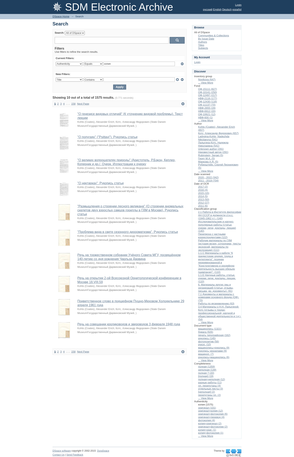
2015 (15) (203, 193)
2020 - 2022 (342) (208, 177)
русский (207, 9)
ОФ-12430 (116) (207, 101)
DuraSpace (103, 450)
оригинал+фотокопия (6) (213, 413)
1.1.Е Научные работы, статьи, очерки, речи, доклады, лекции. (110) (217, 278)
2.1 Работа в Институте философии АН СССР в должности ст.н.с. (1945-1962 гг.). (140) (219, 215)
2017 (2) (203, 186)
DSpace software (62, 450)
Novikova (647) (206, 79)
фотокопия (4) (206, 420)
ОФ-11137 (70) (206, 104)
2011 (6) (203, 205)
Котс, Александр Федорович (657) (218, 133)
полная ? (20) (206, 372)
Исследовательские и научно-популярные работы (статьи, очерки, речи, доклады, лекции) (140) (217, 226)
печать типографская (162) (214, 335)
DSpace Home (61, 16)
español (236, 9)
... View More (205, 82)
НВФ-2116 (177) (207, 98)
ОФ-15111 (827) (207, 89)
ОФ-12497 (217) (207, 95)
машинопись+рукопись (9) (213, 347)
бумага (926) (205, 331)
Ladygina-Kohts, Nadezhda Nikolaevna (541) (213, 138)
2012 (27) (203, 202)
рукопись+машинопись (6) (213, 357)
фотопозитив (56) (208, 341)
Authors (202, 41)
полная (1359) (206, 366)
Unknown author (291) (211, 148)
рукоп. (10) (204, 344)
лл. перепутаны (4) (209, 385)
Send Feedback (74, 454)
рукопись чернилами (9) (212, 350)
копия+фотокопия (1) (210, 432)
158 (73, 103)
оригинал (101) (207, 407)
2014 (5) (203, 196)
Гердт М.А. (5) (206, 158)
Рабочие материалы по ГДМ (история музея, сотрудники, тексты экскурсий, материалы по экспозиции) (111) (219, 245)
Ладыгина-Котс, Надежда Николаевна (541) (213, 144)
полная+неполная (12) (211, 379)
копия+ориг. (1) (207, 429)
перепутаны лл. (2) (209, 395)
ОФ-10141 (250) (207, 92)
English (217, 9)
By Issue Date (206, 38)
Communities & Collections (213, 35)
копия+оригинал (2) (209, 423)
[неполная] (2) (206, 391)
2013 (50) (203, 199)
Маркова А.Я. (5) (208, 161)
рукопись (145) (207, 338)
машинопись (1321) (209, 328)
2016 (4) (203, 189)
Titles (201, 45)
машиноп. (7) (206, 354)
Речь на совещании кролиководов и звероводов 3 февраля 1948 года (128, 324)
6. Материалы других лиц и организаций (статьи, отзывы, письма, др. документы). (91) (216, 287)
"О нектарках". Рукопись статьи (100, 183)
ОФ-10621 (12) (206, 114)
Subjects (203, 48)
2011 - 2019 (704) (208, 180)
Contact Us (58, 454)
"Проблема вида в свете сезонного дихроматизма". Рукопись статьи (127, 232)
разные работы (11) (210, 382)
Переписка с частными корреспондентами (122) (213, 236)
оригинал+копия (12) (210, 410)
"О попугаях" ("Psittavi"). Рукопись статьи (107, 137)
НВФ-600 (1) (205, 117)
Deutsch (227, 9)
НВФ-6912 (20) (207, 111)
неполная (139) (207, 369)
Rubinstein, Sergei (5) (210, 155)
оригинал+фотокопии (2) (213, 426)
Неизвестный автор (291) (213, 152)
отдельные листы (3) (210, 388)
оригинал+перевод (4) (211, 417)
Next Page (83, 103)
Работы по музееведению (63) (216, 303)
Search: (59, 32)
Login (238, 4)
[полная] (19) (205, 376)
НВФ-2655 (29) (207, 107)
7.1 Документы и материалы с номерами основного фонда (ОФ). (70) (218, 297)
